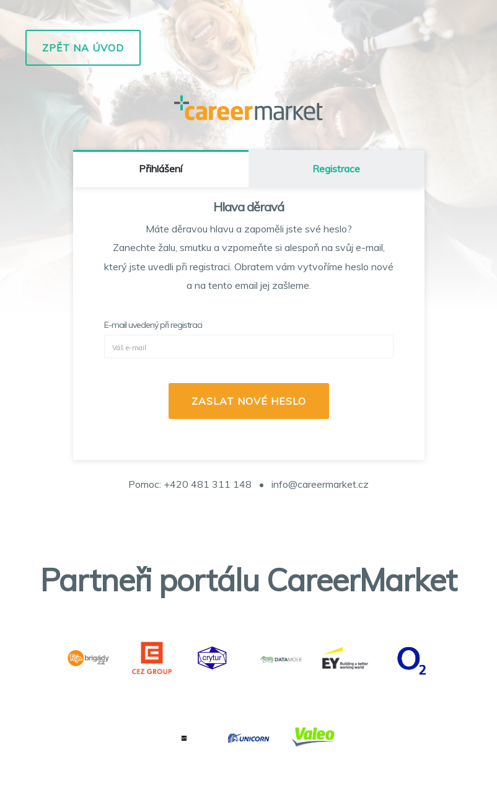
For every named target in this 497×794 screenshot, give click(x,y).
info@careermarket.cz (320, 484)
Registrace (336, 168)
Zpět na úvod (83, 48)
